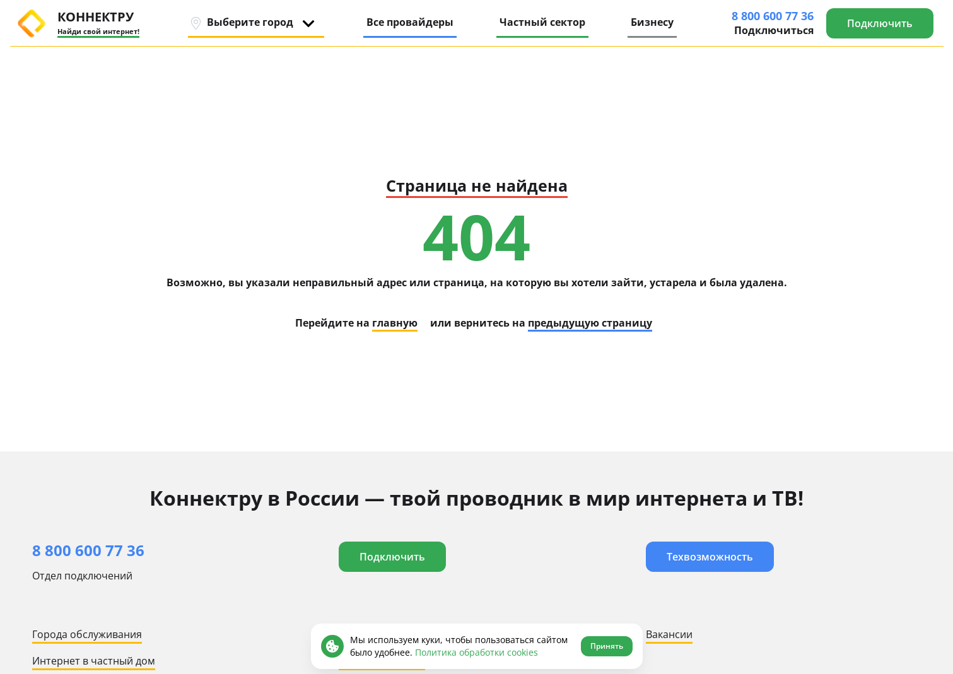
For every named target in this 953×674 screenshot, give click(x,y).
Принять (606, 646)
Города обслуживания (87, 634)
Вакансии (669, 634)
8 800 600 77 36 (773, 15)
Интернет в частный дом (93, 661)
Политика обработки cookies (476, 652)
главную (395, 323)
